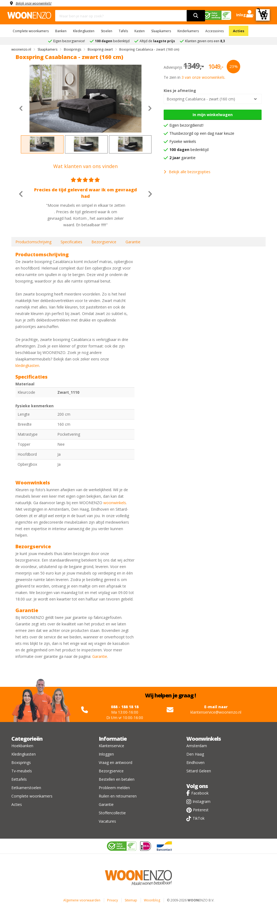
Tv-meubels (21, 770)
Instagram (201, 801)
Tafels (123, 31)
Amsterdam (196, 745)
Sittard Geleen (198, 770)
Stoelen (106, 31)
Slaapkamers (161, 31)
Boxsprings (21, 762)
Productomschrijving (33, 241)
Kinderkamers (188, 31)
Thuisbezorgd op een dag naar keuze (201, 133)
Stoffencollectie (112, 812)
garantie (182, 157)
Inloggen (106, 754)
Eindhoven (195, 762)
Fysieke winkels (182, 141)
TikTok (199, 818)
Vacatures (107, 821)
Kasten (139, 31)
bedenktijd (189, 149)
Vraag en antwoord (115, 762)
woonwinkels (114, 502)
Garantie (133, 241)
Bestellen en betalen (116, 779)
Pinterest (201, 809)
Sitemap (131, 900)
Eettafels (19, 779)
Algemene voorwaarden (81, 900)
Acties (238, 30)
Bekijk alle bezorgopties (187, 171)
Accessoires (214, 31)
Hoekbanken (22, 745)
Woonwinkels (203, 738)
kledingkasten (27, 365)
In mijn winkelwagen (213, 114)
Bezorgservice (103, 241)
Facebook (200, 793)
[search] (196, 15)
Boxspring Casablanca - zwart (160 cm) (201, 98)
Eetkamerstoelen (26, 787)
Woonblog (152, 900)
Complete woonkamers (31, 31)
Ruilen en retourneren (118, 796)
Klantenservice (111, 745)
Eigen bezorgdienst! (186, 125)
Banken (61, 31)
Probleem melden (114, 787)
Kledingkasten (83, 31)
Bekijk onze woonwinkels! (37, 3)
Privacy (112, 900)
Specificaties (71, 241)
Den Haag (195, 754)
